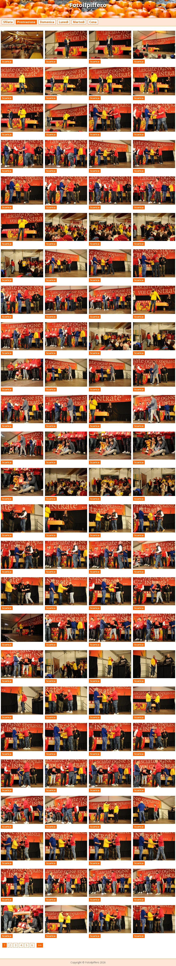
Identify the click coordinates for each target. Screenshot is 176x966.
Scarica (6, 61)
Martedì (79, 22)
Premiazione (26, 22)
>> (40, 945)
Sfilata (8, 22)
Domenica (47, 22)
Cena (93, 22)
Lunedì (63, 22)
